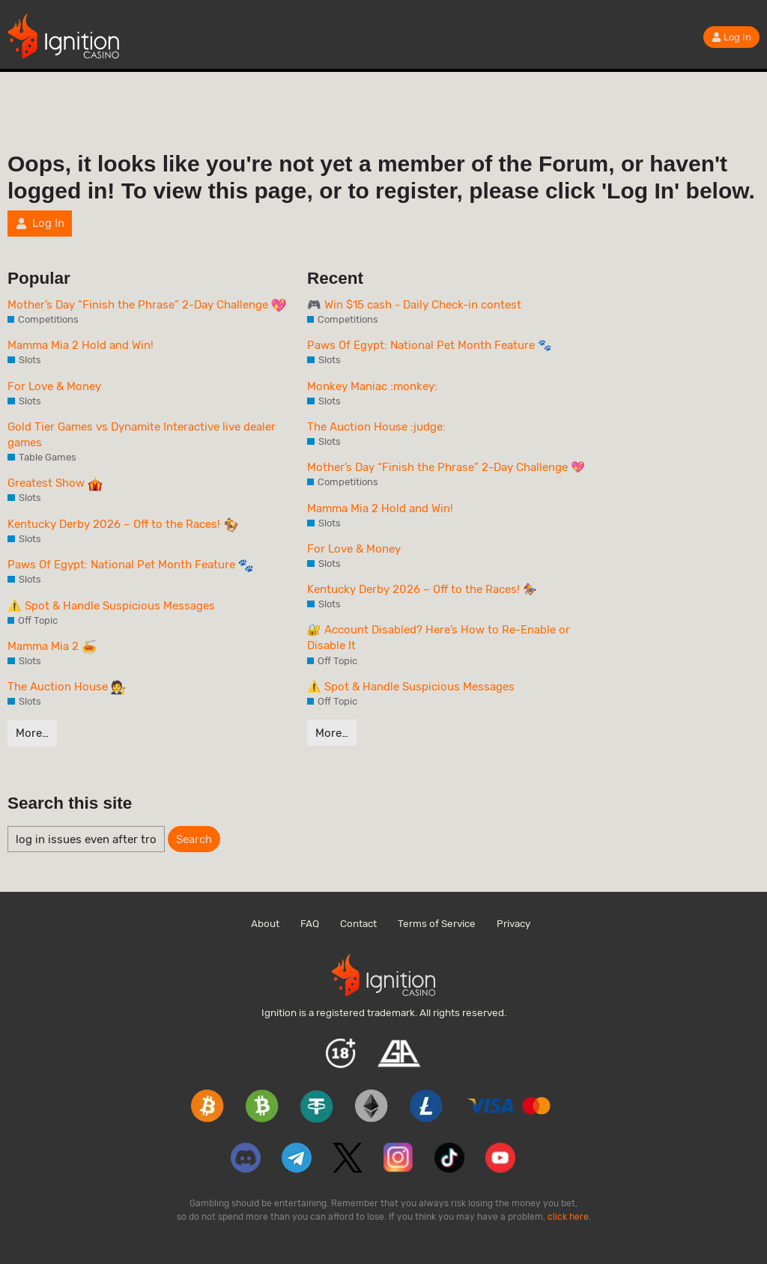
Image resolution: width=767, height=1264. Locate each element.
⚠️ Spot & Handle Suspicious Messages (111, 606)
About (265, 923)
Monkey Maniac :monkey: (372, 386)
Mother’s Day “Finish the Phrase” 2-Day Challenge (146, 305)
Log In (731, 37)
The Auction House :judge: (376, 427)
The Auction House (66, 687)
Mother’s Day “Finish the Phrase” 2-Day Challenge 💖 (446, 467)
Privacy (513, 923)
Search (194, 839)
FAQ (309, 923)
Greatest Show (55, 483)
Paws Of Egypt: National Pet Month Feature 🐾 (429, 345)
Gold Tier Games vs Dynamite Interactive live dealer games (141, 434)
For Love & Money (54, 386)
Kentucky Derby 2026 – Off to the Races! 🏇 (422, 589)
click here (568, 1217)
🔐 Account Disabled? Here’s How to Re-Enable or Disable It (438, 637)
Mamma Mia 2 (52, 646)
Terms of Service (437, 923)
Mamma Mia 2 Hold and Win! (80, 345)
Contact (358, 923)
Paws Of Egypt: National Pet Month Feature (130, 565)
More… (32, 733)
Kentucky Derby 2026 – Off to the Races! (122, 524)
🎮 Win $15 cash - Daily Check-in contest (414, 305)
